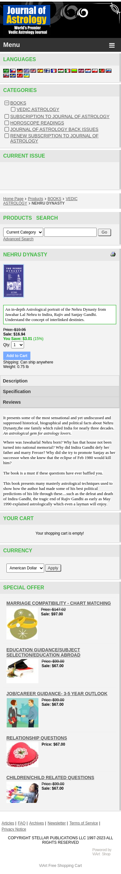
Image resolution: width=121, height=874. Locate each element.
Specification (17, 391)
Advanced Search (18, 239)
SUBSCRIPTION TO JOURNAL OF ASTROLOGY (59, 116)
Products (35, 199)
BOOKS (18, 103)
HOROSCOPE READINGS (37, 122)
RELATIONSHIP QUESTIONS (36, 738)
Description (15, 380)
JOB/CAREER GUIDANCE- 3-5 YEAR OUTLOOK (57, 693)
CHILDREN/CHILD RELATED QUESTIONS (50, 777)
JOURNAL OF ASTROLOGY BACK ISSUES (54, 129)
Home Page (13, 199)
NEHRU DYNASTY (48, 203)
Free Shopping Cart (65, 865)
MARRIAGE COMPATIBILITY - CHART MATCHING (58, 603)
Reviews (12, 402)
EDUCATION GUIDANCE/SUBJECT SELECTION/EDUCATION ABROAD (43, 652)
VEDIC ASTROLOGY (38, 109)
